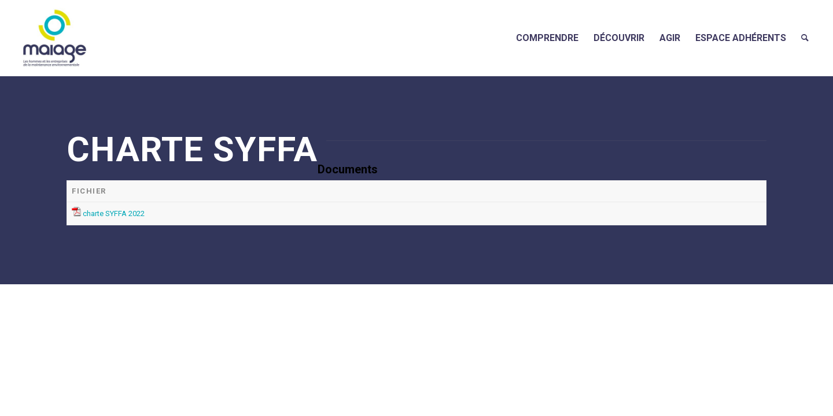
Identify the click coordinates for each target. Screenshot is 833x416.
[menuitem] (547, 38)
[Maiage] (55, 38)
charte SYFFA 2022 (114, 213)
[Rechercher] (805, 38)
